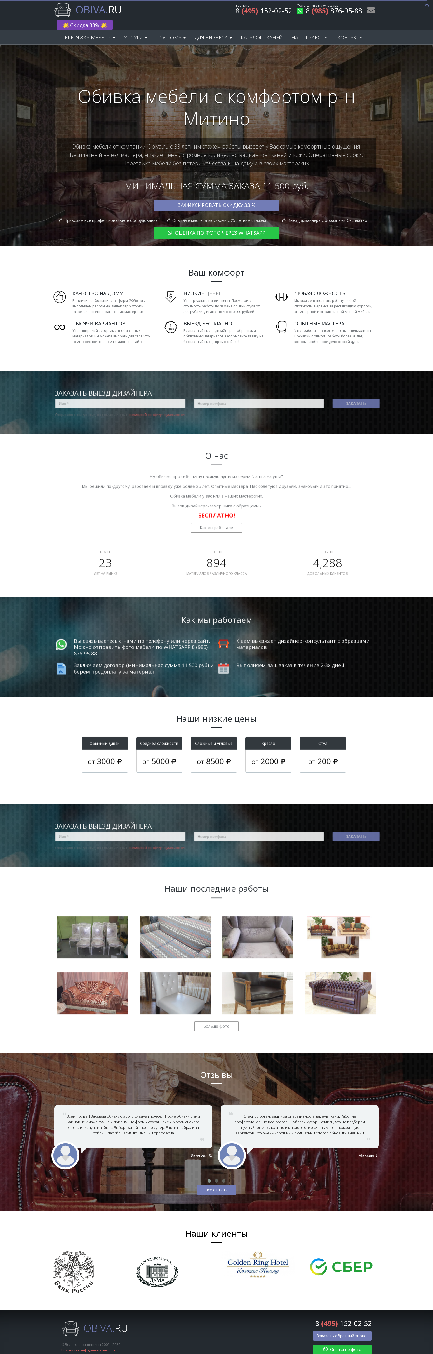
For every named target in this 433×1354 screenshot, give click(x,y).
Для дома (171, 28)
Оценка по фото (342, 1340)
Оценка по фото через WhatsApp (216, 224)
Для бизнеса (213, 28)
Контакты (350, 28)
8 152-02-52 (264, 11)
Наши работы (309, 28)
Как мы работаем (216, 513)
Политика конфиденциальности (88, 1341)
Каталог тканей (262, 28)
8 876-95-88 (329, 11)
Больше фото (216, 1012)
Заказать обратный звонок (343, 1327)
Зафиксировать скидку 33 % (217, 196)
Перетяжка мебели (88, 28)
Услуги (135, 28)
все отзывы (217, 1181)
